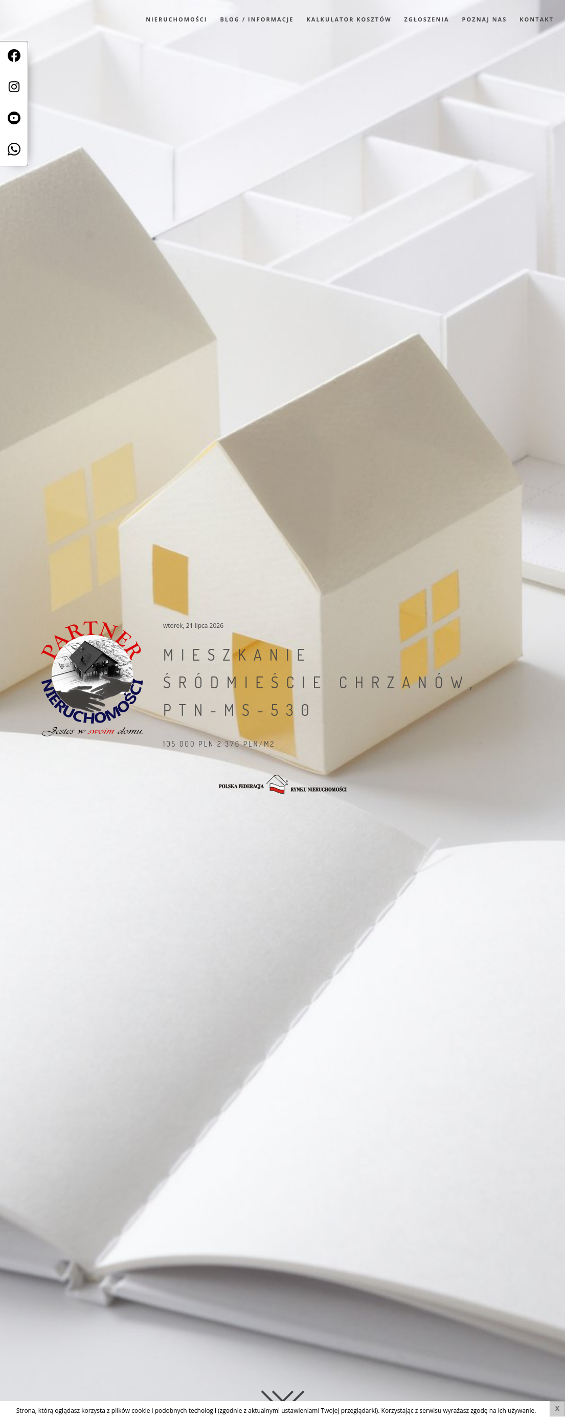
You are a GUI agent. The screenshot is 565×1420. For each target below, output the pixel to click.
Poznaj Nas (484, 19)
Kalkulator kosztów (349, 19)
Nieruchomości (176, 19)
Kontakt (536, 19)
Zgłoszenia (426, 19)
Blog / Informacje (257, 19)
